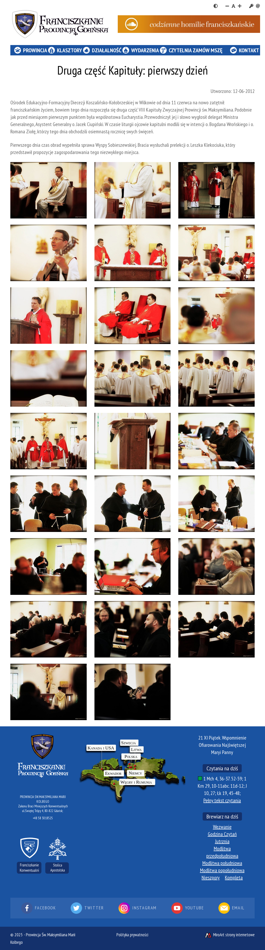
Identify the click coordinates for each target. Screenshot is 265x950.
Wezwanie (222, 826)
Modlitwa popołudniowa (222, 870)
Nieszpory (211, 877)
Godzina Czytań (222, 834)
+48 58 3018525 (43, 818)
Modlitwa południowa (222, 863)
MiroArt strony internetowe (229, 935)
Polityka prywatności (132, 935)
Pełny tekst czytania (222, 800)
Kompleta (234, 877)
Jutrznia (222, 841)
